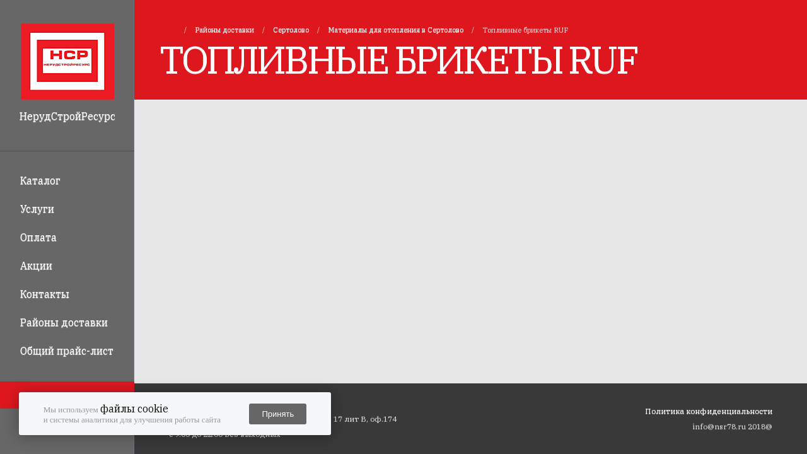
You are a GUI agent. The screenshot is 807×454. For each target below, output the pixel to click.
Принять (278, 414)
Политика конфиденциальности (708, 411)
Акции (36, 265)
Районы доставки (64, 322)
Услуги (37, 208)
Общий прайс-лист (66, 350)
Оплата (38, 237)
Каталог (40, 180)
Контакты (44, 294)
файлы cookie (134, 408)
